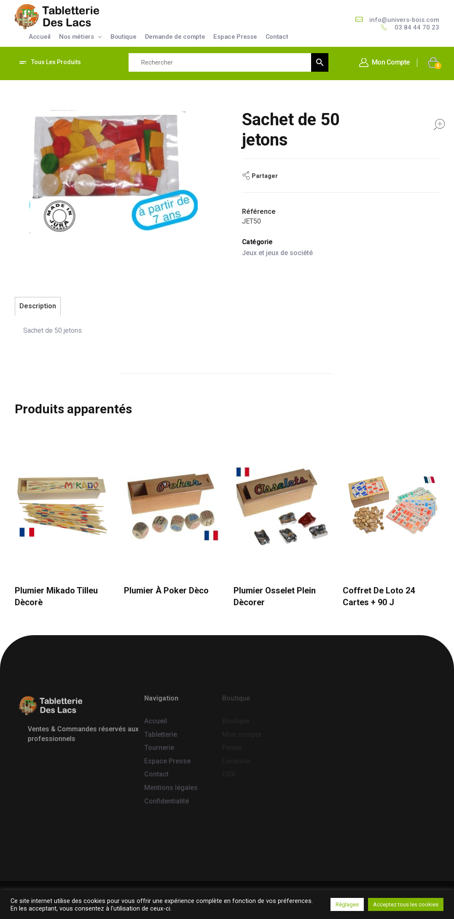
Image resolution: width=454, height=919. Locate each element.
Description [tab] (37, 306)
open (439, 124)
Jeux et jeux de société (277, 253)
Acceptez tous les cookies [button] (405, 904)
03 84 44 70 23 (417, 27)
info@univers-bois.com (404, 20)
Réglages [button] (347, 904)
